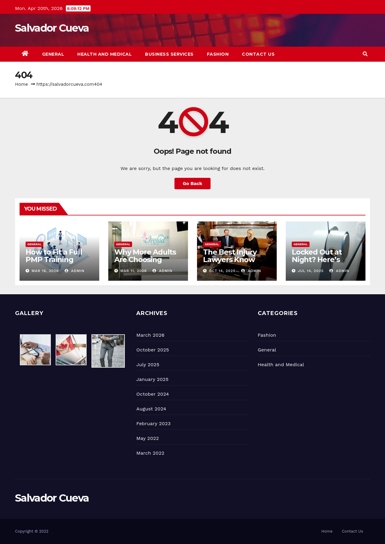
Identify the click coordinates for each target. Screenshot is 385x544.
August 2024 (151, 409)
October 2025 (152, 350)
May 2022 (147, 438)
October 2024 (152, 394)
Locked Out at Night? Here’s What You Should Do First (322, 263)
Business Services (169, 54)
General (53, 54)
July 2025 (147, 364)
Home (21, 84)
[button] (365, 54)
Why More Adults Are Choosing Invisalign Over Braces (145, 263)
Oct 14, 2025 (222, 271)
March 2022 (150, 453)
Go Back (192, 183)
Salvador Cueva (52, 28)
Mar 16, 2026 (45, 271)
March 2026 (150, 335)
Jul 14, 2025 (311, 271)
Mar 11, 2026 (133, 271)
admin (75, 271)
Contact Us (258, 54)
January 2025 (152, 379)
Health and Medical (104, 54)
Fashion (218, 54)
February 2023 (153, 423)
